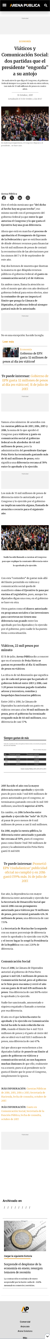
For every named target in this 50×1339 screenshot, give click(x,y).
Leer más (8, 341)
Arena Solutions (25, 1331)
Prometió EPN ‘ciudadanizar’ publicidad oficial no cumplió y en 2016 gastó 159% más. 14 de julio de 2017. (25, 872)
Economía (25, 41)
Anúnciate (25, 1326)
